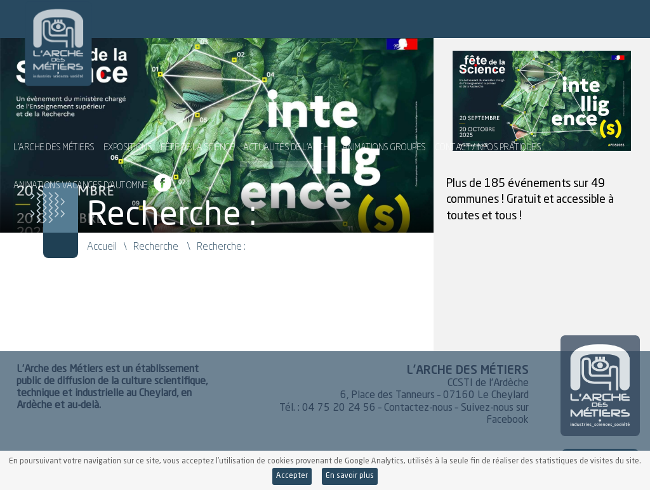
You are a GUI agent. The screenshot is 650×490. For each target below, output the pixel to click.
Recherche (155, 246)
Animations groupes (384, 142)
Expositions (127, 142)
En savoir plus (350, 476)
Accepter (292, 476)
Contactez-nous (418, 408)
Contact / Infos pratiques (488, 142)
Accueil (102, 246)
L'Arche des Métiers (39, 34)
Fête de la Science (197, 142)
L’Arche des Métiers (54, 142)
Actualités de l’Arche (288, 142)
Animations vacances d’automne (80, 180)
